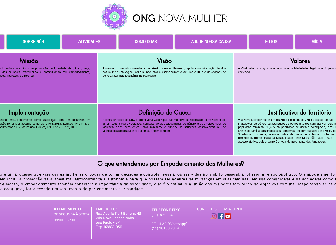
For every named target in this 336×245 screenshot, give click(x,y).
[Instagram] (214, 216)
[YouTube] (228, 216)
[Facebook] (221, 216)
